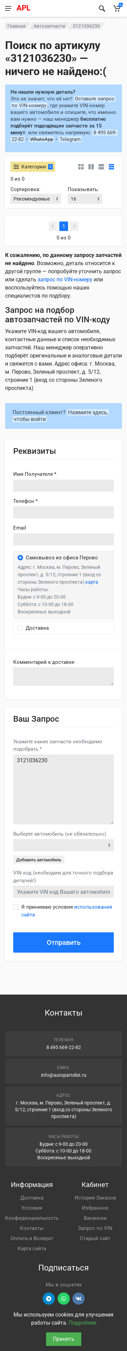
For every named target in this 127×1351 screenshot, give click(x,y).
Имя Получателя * (34, 474)
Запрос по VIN (95, 1228)
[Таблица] (111, 167)
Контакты (32, 1228)
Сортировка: (25, 189)
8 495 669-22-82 (63, 1047)
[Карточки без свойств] (81, 167)
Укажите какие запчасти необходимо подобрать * (57, 745)
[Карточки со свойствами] (91, 167)
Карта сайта (32, 1248)
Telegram (70, 139)
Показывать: (83, 189)
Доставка (31, 1198)
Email (19, 528)
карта (91, 582)
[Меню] (8, 8)
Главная (16, 26)
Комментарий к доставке (44, 662)
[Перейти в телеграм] (49, 1298)
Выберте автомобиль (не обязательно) (59, 834)
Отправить (64, 942)
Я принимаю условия (66, 911)
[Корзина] (116, 8)
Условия (31, 1208)
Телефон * (25, 501)
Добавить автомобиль (38, 859)
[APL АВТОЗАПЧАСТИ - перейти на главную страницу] (53, 8)
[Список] (101, 167)
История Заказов (95, 1198)
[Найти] (101, 8)
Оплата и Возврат (31, 1238)
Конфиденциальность (32, 1218)
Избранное (95, 1208)
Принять (64, 1339)
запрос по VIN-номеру (65, 279)
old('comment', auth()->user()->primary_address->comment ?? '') (63, 676)
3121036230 (63, 789)
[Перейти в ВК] (78, 1298)
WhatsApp (41, 139)
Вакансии (95, 1218)
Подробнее (82, 1323)
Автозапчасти (49, 26)
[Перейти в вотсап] (64, 1298)
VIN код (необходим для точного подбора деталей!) (63, 877)
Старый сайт (95, 1238)
